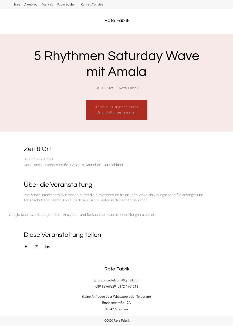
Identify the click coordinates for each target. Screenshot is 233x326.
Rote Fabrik (117, 20)
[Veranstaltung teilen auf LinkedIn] (47, 246)
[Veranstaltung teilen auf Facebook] (26, 246)
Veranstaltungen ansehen (117, 112)
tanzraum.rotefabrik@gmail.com (117, 280)
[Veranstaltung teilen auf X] (37, 246)
